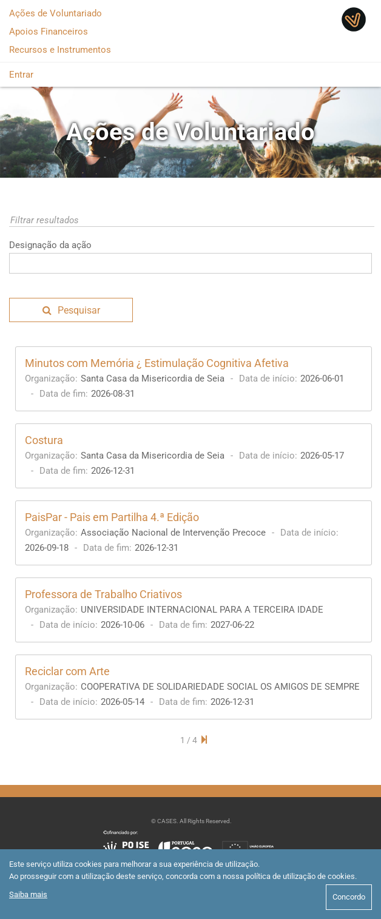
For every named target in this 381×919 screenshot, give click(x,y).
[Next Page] (204, 740)
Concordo (348, 896)
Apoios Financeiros (48, 31)
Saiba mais (28, 894)
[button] (71, 310)
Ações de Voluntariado (55, 13)
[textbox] (190, 263)
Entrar (21, 74)
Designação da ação (50, 245)
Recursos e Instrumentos (60, 49)
